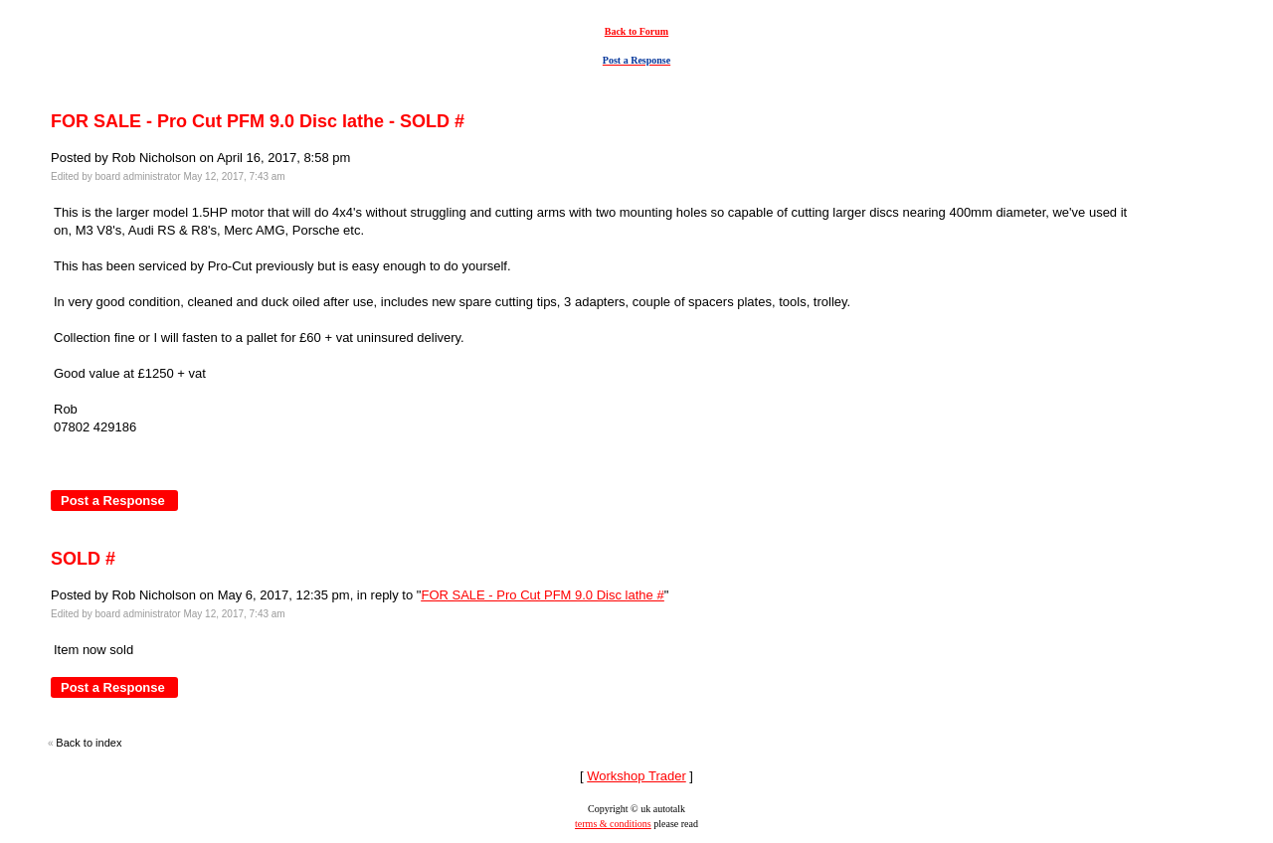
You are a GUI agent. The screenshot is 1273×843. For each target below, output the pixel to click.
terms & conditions (613, 823)
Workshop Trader (636, 775)
